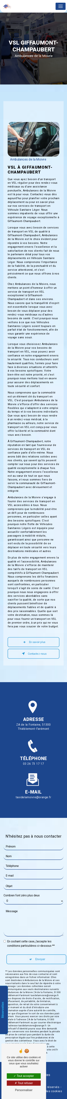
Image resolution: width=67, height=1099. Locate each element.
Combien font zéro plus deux (22, 889)
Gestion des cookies (48, 1091)
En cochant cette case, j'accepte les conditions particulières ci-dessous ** (31, 937)
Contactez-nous (33, 653)
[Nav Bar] (61, 6)
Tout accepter (24, 1075)
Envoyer (40, 952)
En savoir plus (33, 642)
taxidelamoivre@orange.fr (33, 791)
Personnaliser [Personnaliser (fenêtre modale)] (24, 1090)
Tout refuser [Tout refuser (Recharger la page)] (24, 1083)
